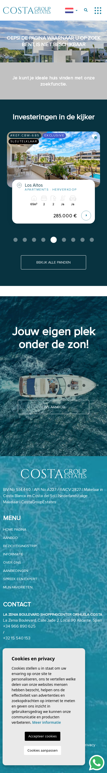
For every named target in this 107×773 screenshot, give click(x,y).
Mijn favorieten (17, 587)
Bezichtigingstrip (20, 546)
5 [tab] (54, 240)
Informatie (13, 554)
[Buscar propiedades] (86, 10)
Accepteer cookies (42, 736)
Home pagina (14, 529)
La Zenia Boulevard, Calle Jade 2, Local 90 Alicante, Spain (52, 620)
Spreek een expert (20, 579)
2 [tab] (25, 240)
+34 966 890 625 (19, 626)
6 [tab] (64, 240)
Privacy (89, 744)
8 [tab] (82, 240)
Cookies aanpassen (43, 750)
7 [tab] (73, 240)
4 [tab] (43, 240)
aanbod (10, 538)
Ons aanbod (53, 407)
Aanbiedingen (15, 571)
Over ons (12, 562)
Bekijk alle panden (53, 262)
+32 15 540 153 (16, 638)
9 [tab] (92, 240)
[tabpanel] (53, 181)
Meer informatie (46, 722)
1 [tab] (15, 240)
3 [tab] (34, 240)
